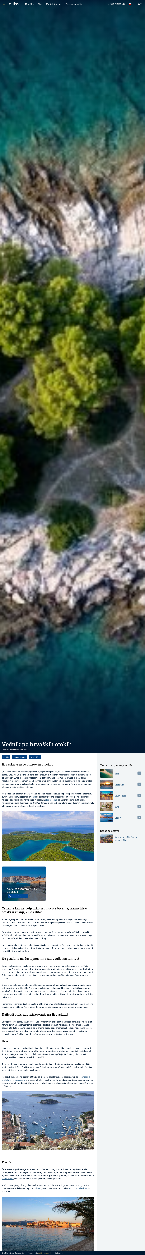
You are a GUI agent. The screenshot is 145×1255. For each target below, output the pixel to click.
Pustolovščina (35, 757)
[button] (132, 4)
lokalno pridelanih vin (78, 1188)
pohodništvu (7, 1178)
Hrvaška (29, 4)
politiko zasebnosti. (45, 1253)
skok (33, 797)
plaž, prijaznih (51, 800)
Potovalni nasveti (19, 757)
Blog (40, 4)
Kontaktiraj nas (53, 4)
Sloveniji (39, 1188)
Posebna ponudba (74, 4)
